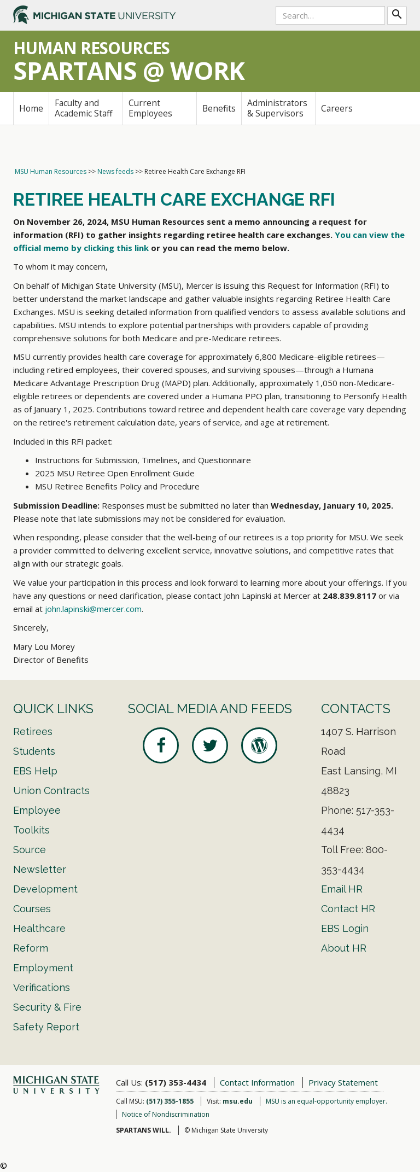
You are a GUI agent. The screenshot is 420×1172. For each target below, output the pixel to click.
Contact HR (348, 908)
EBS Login (345, 928)
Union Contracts (51, 790)
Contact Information (257, 1082)
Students (34, 751)
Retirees (32, 731)
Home (31, 108)
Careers (337, 108)
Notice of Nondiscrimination (165, 1114)
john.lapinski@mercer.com (93, 608)
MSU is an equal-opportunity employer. (326, 1101)
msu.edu (238, 1101)
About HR (343, 948)
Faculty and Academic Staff (84, 108)
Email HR (342, 889)
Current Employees (150, 108)
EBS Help (35, 771)
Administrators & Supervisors (277, 108)
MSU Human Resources (50, 171)
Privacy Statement (343, 1082)
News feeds (115, 171)
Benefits (219, 108)
